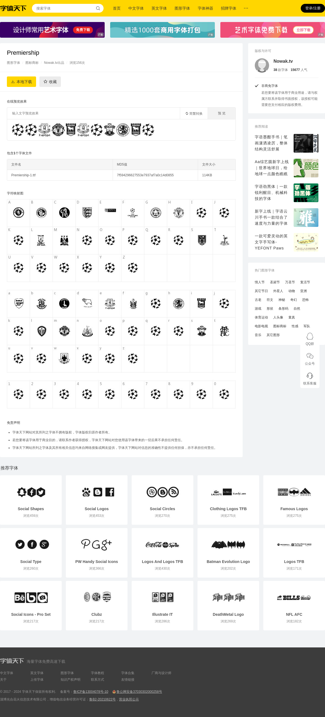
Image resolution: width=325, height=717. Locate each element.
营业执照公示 (129, 699)
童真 (291, 317)
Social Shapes (31, 509)
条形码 (283, 309)
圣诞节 (275, 282)
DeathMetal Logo (228, 614)
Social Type (31, 561)
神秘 (281, 300)
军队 (307, 326)
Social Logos (97, 509)
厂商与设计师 (161, 673)
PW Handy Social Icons (96, 561)
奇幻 (293, 300)
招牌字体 (228, 8)
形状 (270, 309)
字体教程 (97, 673)
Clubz (96, 614)
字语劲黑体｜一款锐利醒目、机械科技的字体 (271, 192)
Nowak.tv (283, 61)
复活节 (305, 282)
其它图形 (273, 335)
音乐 (258, 335)
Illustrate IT (162, 614)
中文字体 (136, 8)
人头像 (278, 317)
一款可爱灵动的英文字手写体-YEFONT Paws (271, 242)
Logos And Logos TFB (162, 561)
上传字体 (37, 680)
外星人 (278, 291)
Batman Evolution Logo (228, 561)
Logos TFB (294, 561)
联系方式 (97, 680)
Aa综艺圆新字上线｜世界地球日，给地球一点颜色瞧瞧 (272, 168)
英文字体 (159, 8)
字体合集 (127, 673)
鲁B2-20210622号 (102, 699)
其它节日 (261, 291)
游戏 (258, 309)
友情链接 (127, 680)
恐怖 (305, 300)
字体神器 (205, 8)
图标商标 (32, 63)
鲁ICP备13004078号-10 (90, 692)
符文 (270, 300)
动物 (291, 291)
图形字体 (182, 8)
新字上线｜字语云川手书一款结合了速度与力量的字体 (271, 217)
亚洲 (303, 291)
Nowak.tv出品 (54, 63)
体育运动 (261, 317)
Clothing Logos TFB (228, 509)
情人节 (260, 282)
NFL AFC (294, 614)
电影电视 (261, 326)
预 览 (221, 113)
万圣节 (290, 282)
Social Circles (162, 509)
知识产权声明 (70, 680)
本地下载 (24, 82)
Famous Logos (294, 509)
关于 (3, 680)
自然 (297, 309)
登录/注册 (313, 8)
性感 (295, 326)
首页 (117, 8)
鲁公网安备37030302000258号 (139, 692)
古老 (258, 300)
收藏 (53, 82)
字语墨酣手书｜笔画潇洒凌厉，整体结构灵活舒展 (271, 143)
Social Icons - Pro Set (30, 614)
